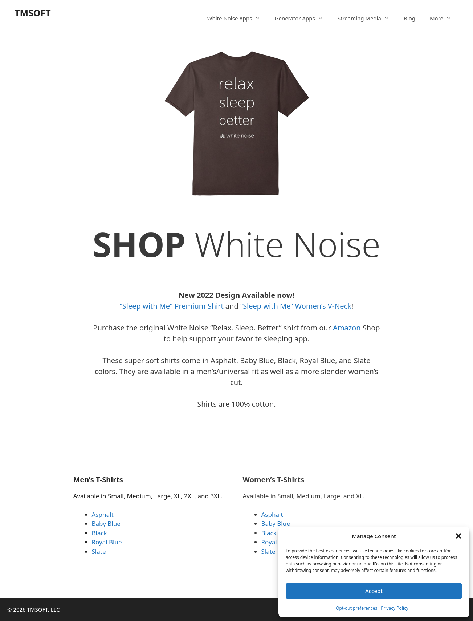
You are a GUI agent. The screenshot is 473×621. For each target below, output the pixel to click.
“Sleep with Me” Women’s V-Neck (295, 306)
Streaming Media (367, 18)
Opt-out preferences (356, 608)
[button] (458, 536)
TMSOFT (33, 13)
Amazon (348, 328)
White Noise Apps (237, 18)
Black (99, 533)
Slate (99, 551)
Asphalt (103, 514)
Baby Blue (106, 523)
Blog (409, 18)
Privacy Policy (394, 608)
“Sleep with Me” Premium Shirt (172, 306)
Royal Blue (107, 542)
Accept (374, 590)
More (444, 18)
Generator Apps (302, 18)
